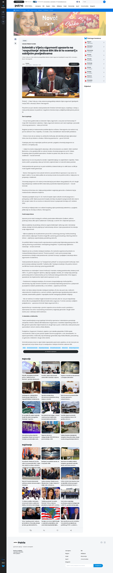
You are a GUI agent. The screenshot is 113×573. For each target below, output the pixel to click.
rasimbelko (53, 1)
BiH (43, 6)
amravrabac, (47, 1)
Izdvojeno (38, 6)
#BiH (24, 348)
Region (48, 6)
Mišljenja (59, 6)
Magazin (92, 6)
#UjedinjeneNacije (44, 348)
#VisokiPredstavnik (55, 348)
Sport (77, 6)
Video (53, 6)
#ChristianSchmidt (32, 348)
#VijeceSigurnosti (74, 348)
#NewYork (65, 348)
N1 (22, 112)
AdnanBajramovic (62, 1)
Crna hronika (84, 6)
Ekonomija (71, 6)
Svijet (65, 6)
